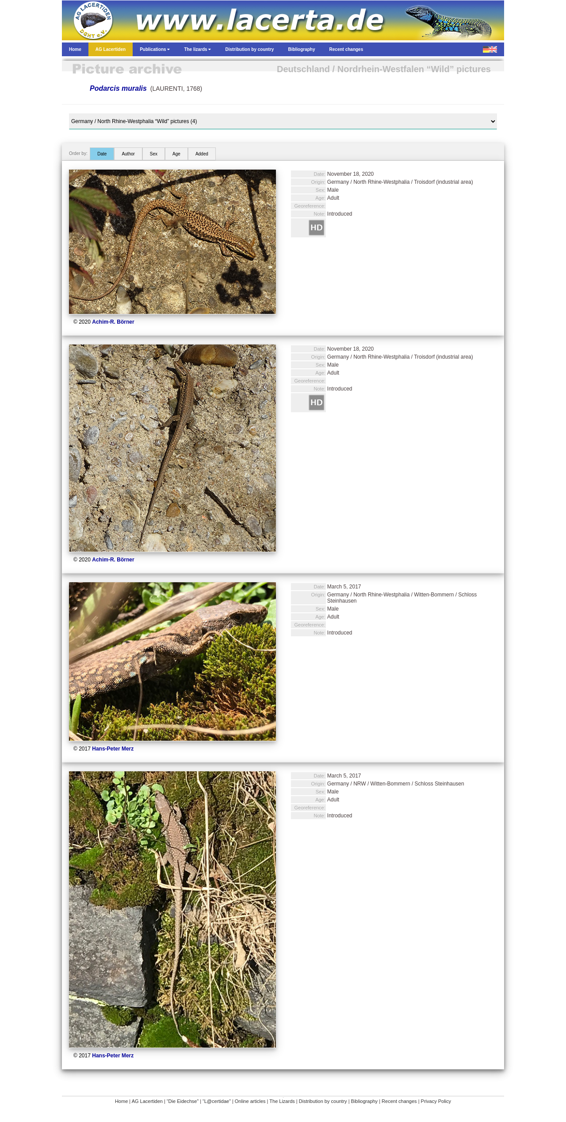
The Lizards (281, 1101)
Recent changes (399, 1101)
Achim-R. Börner (113, 322)
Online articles (250, 1101)
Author (128, 153)
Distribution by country (323, 1101)
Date (102, 153)
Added (201, 153)
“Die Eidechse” (183, 1101)
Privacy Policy (436, 1101)
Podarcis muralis (118, 88)
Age (176, 153)
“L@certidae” (217, 1101)
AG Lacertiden (147, 1101)
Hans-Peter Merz (113, 749)
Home (121, 1101)
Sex (153, 153)
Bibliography (364, 1101)
